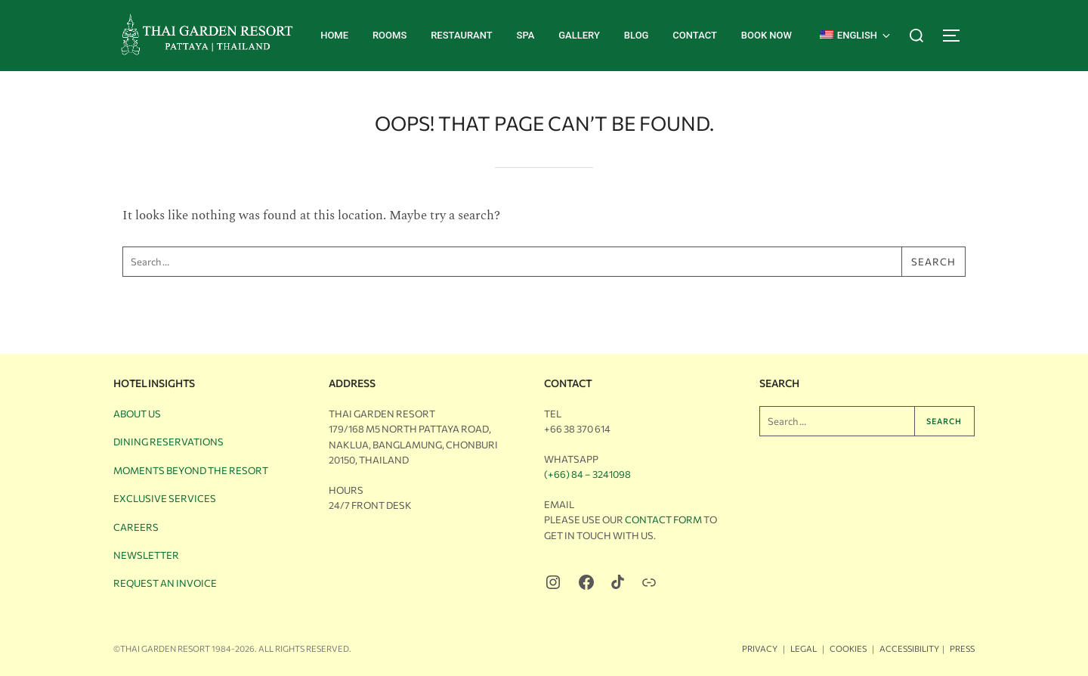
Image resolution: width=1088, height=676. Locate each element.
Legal (803, 648)
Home (334, 35)
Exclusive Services (164, 498)
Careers (136, 527)
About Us (137, 414)
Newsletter (146, 555)
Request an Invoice (165, 583)
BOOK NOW (766, 35)
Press (962, 648)
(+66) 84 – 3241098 (587, 474)
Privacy (759, 648)
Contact (694, 35)
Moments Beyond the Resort (190, 470)
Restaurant (462, 35)
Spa (526, 35)
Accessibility (909, 648)
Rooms (389, 35)
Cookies (848, 648)
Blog (636, 35)
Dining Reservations (168, 442)
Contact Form (663, 519)
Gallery (579, 35)
